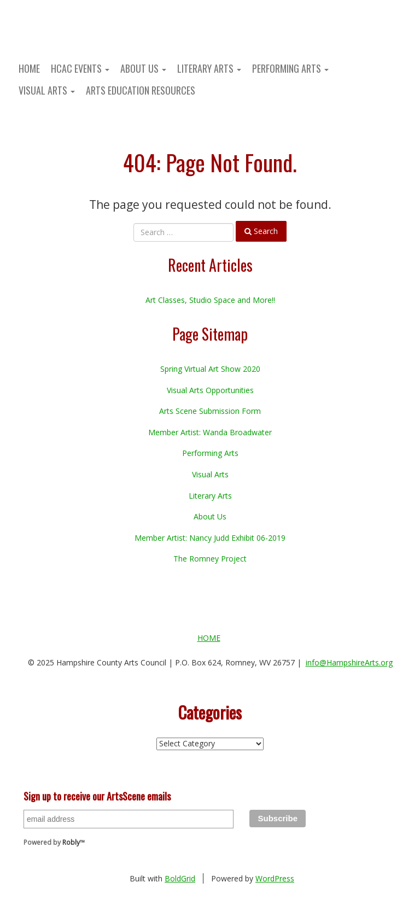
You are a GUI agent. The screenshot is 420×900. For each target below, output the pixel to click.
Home (29, 68)
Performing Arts (290, 68)
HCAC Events (80, 68)
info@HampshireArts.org (349, 662)
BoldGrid (180, 878)
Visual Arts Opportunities (210, 390)
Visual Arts (47, 90)
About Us (143, 68)
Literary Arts (209, 68)
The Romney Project (210, 558)
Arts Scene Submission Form (210, 411)
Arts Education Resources (140, 90)
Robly (71, 842)
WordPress (274, 878)
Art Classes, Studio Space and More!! (210, 300)
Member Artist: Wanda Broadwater (210, 432)
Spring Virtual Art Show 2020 (210, 369)
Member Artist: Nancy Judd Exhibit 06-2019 (210, 538)
